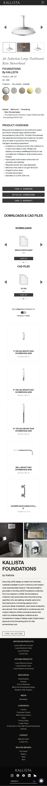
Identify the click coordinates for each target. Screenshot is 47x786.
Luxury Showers (23, 651)
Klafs (23, 757)
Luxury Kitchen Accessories (23, 669)
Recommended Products (23, 309)
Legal (23, 718)
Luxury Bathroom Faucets (23, 645)
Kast (23, 760)
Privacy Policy (23, 721)
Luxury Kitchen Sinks (23, 666)
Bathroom (15, 109)
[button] (41, 781)
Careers (23, 710)
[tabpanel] (23, 418)
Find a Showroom (23, 189)
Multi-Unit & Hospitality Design (23, 687)
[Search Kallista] (20, 781)
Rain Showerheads (12, 112)
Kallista (5, 109)
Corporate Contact (23, 712)
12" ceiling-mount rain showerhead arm (23, 430)
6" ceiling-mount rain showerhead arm (23, 391)
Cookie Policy (23, 723)
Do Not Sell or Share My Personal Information (23, 726)
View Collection (13, 634)
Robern (23, 754)
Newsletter (23, 699)
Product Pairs (23, 316)
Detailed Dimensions (23, 195)
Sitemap (23, 729)
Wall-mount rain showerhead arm (23, 469)
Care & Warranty (23, 201)
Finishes (23, 682)
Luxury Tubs (23, 654)
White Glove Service (23, 715)
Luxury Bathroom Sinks (23, 648)
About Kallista (23, 679)
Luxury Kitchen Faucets (23, 663)
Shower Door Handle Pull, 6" (23, 507)
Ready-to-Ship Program (23, 690)
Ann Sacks (23, 751)
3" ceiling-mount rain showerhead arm (23, 352)
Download (23, 258)
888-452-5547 (23, 739)
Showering (25, 109)
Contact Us (23, 742)
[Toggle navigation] (43, 2)
